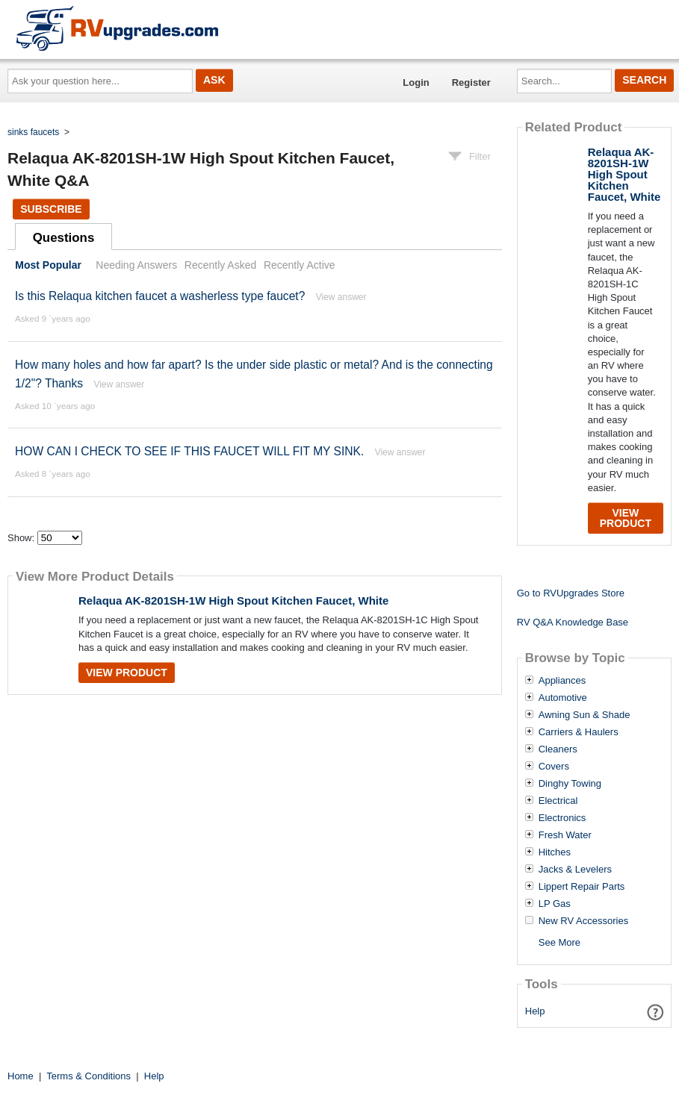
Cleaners (558, 749)
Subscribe (50, 209)
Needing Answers (136, 265)
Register (471, 82)
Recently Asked (220, 265)
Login (416, 82)
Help (535, 1011)
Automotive (563, 698)
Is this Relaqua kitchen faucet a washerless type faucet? (160, 296)
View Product (126, 673)
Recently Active (299, 265)
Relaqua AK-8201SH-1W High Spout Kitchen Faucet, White (233, 600)
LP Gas (555, 904)
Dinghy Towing (570, 784)
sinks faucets (33, 132)
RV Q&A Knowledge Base (572, 622)
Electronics (562, 818)
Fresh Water (565, 835)
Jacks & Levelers (575, 869)
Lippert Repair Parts (582, 887)
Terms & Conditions (88, 1076)
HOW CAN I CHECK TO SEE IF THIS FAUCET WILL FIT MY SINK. (189, 451)
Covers (554, 766)
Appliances (562, 681)
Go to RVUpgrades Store (570, 593)
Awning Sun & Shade (584, 715)
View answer (341, 297)
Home (20, 1076)
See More (559, 942)
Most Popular (48, 265)
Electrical (558, 801)
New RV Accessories (583, 921)
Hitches (555, 852)
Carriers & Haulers (578, 732)
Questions (64, 238)
